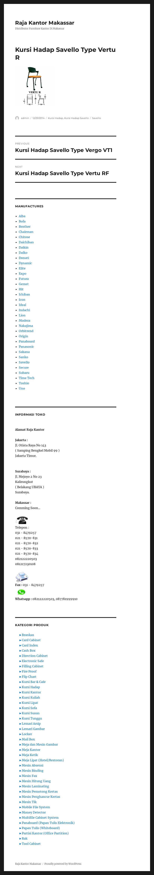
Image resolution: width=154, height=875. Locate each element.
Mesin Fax (29, 776)
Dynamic (25, 263)
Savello (96, 118)
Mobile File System (36, 807)
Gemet (24, 284)
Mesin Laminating (35, 786)
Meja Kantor (31, 750)
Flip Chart (29, 676)
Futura (24, 279)
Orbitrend (26, 331)
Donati (24, 258)
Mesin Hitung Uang (36, 781)
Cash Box (28, 650)
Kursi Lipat (30, 703)
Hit (21, 289)
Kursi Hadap (55, 118)
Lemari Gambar (33, 729)
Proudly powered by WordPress (62, 863)
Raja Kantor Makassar (44, 23)
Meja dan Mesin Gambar (40, 744)
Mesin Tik (29, 802)
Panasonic (26, 346)
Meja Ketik (30, 755)
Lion (22, 315)
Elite (22, 268)
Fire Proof (29, 671)
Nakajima (26, 326)
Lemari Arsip (31, 723)
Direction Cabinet (35, 656)
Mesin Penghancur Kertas (41, 797)
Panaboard (27, 341)
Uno (22, 388)
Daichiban (26, 242)
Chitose (24, 237)
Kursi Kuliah (31, 697)
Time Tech (27, 378)
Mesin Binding (32, 770)
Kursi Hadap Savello (76, 118)
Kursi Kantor (31, 692)
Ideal (22, 305)
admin (25, 118)
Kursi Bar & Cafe (34, 682)
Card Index (30, 645)
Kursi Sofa (29, 708)
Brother (24, 226)
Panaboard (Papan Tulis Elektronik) (48, 823)
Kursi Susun (31, 713)
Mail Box (28, 739)
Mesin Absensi (32, 765)
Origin (23, 336)
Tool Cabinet (31, 844)
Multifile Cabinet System (40, 817)
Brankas (28, 635)
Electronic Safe (33, 661)
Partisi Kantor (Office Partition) (45, 833)
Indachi (24, 310)
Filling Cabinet (32, 666)
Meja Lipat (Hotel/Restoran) (43, 760)
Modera (24, 320)
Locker (27, 734)
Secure (24, 367)
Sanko (23, 357)
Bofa (22, 221)
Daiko (23, 253)
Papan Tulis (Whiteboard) (41, 828)
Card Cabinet (31, 640)
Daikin (24, 247)
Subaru (24, 373)
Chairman (26, 232)
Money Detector (34, 812)
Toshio (24, 383)
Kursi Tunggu (32, 718)
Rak (24, 838)
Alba (22, 216)
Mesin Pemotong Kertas (40, 791)
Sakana (24, 352)
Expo (22, 273)
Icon (22, 299)
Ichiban (24, 294)
